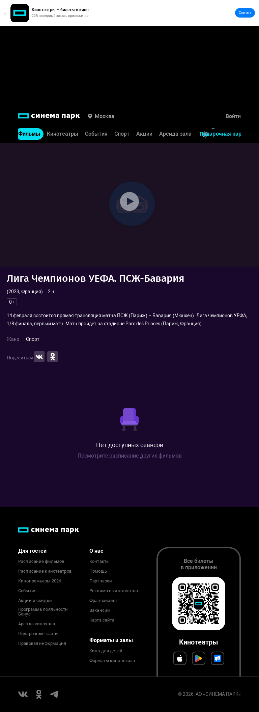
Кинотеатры (62, 134)
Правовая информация (42, 643)
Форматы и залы (111, 640)
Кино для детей (105, 651)
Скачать (245, 13)
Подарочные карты (38, 633)
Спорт (122, 134)
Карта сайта (101, 620)
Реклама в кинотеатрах (114, 590)
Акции (144, 134)
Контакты (99, 561)
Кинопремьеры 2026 (39, 581)
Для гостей (32, 551)
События (96, 134)
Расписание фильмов (41, 561)
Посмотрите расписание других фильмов (130, 456)
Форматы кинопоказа (112, 660)
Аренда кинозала (36, 624)
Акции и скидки (35, 600)
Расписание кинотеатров (44, 571)
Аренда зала (175, 134)
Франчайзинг (103, 600)
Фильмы (29, 134)
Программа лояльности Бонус (43, 612)
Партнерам (101, 581)
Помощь (98, 571)
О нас (96, 551)
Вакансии (99, 610)
